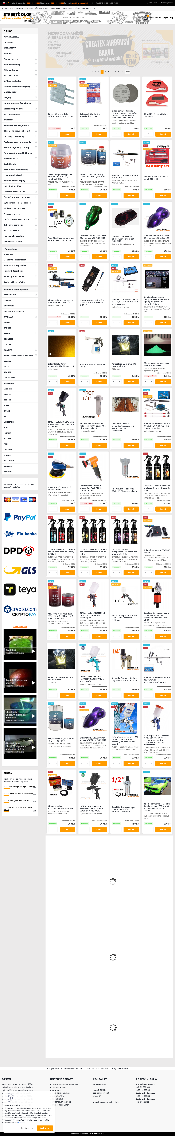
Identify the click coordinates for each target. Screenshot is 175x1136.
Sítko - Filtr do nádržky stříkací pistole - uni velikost (60, 115)
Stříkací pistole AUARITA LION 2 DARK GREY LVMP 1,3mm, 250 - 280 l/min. (61, 424)
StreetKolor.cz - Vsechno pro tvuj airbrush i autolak (19, 485)
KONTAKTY (55, 8)
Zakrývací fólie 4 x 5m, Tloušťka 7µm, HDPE (90, 115)
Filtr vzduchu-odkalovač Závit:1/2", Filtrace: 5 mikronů (124, 490)
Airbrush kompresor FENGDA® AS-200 (157, 551)
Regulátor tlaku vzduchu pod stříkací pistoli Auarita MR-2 (61, 239)
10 (122, 71)
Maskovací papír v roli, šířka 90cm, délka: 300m (124, 1032)
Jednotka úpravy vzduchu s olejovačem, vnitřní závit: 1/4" (125, 679)
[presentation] (46, 1026)
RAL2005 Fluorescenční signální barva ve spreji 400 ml (158, 1031)
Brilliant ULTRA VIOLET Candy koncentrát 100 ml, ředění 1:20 (93, 739)
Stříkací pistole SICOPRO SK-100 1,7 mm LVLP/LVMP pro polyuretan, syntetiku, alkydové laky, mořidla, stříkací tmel (156, 740)
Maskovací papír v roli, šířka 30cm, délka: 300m (59, 962)
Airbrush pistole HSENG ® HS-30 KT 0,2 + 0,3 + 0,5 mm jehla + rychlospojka (125, 301)
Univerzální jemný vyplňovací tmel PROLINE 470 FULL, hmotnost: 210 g (61, 176)
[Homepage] (2, 8)
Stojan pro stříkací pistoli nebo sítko (158, 962)
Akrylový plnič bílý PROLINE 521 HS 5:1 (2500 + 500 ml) (61, 740)
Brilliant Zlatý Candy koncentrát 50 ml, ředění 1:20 (61, 365)
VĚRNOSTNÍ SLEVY (42, 8)
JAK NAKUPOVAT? (89, 8)
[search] (113, 18)
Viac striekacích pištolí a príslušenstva (19, 787)
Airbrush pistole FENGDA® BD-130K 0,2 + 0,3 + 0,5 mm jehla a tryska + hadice (157, 426)
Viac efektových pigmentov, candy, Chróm (18, 808)
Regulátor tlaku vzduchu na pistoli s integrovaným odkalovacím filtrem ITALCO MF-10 (156, 616)
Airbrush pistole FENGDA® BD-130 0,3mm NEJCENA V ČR (61, 301)
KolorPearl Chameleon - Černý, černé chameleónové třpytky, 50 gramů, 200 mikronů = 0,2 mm (156, 300)
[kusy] (52, 1051)
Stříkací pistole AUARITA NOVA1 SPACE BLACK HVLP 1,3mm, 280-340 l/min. (91, 808)
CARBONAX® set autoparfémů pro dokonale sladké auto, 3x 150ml (93, 551)
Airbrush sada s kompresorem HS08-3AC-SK (60, 807)
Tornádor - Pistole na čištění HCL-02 (92, 366)
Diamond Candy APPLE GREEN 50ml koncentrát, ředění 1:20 (93, 237)
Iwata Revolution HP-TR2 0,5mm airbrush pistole (90, 884)
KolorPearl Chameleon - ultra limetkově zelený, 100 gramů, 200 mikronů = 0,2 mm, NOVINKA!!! (157, 807)
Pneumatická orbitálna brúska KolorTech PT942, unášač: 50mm (91, 488)
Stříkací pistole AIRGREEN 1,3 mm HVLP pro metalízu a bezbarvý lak (92, 615)
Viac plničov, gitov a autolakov (16, 800)
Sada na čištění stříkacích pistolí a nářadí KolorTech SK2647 (92, 302)
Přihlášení (153, 3)
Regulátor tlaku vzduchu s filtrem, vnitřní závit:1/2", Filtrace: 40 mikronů (123, 809)
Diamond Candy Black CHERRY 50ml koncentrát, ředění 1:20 (123, 239)
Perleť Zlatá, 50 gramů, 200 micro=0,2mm (124, 365)
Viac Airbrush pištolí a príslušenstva (18, 793)
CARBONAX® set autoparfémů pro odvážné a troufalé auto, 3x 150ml (61, 551)
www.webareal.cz (96, 1134)
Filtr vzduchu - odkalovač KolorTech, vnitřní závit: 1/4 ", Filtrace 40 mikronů (92, 426)
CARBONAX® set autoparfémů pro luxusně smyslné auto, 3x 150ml (157, 488)
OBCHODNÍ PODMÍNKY (71, 8)
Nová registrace (167, 3)
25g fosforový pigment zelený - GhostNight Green (157, 364)
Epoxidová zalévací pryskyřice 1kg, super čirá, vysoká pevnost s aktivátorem (123, 427)
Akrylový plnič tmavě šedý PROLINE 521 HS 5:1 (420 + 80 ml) (92, 176)
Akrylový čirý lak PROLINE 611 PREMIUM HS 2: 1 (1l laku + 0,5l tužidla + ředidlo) (60, 616)
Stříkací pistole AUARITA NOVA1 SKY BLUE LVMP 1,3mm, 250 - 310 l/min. (92, 679)
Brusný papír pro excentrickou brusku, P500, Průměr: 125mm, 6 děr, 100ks (125, 962)
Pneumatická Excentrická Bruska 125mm (59, 488)
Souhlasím (45, 1128)
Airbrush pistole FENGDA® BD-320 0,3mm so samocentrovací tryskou (157, 679)
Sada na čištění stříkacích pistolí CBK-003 (156, 178)
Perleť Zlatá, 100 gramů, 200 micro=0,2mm (60, 678)
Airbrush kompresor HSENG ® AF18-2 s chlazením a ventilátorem (60, 1030)
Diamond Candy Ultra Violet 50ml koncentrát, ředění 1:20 (156, 237)
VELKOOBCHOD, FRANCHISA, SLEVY (19, 8)
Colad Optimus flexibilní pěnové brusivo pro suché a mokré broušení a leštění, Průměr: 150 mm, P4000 (124, 114)
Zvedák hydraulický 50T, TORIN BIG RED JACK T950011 (157, 884)
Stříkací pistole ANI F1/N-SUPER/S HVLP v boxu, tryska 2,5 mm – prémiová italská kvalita (59, 882)
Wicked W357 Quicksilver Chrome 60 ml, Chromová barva (91, 961)
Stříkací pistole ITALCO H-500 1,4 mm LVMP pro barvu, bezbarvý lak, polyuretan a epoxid (125, 740)
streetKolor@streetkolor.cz (81, 3)
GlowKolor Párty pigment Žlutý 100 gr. (125, 886)
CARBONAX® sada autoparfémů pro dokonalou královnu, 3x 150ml (124, 551)
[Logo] (17, 17)
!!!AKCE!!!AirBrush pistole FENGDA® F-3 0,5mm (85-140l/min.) (90, 1032)
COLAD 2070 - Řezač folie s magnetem (156, 115)
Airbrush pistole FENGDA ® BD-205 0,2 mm (125, 176)
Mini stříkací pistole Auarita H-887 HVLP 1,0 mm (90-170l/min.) (124, 617)
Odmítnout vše (27, 1128)
